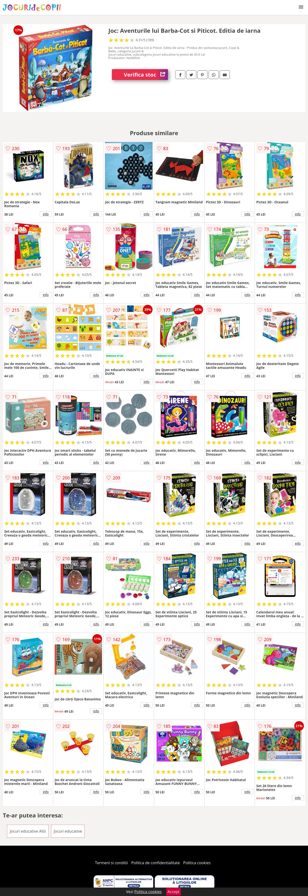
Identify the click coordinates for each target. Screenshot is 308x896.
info (46, 214)
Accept (173, 891)
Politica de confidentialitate (155, 862)
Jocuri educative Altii (28, 831)
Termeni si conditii (111, 862)
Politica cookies (197, 862)
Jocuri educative (68, 831)
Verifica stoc (146, 74)
